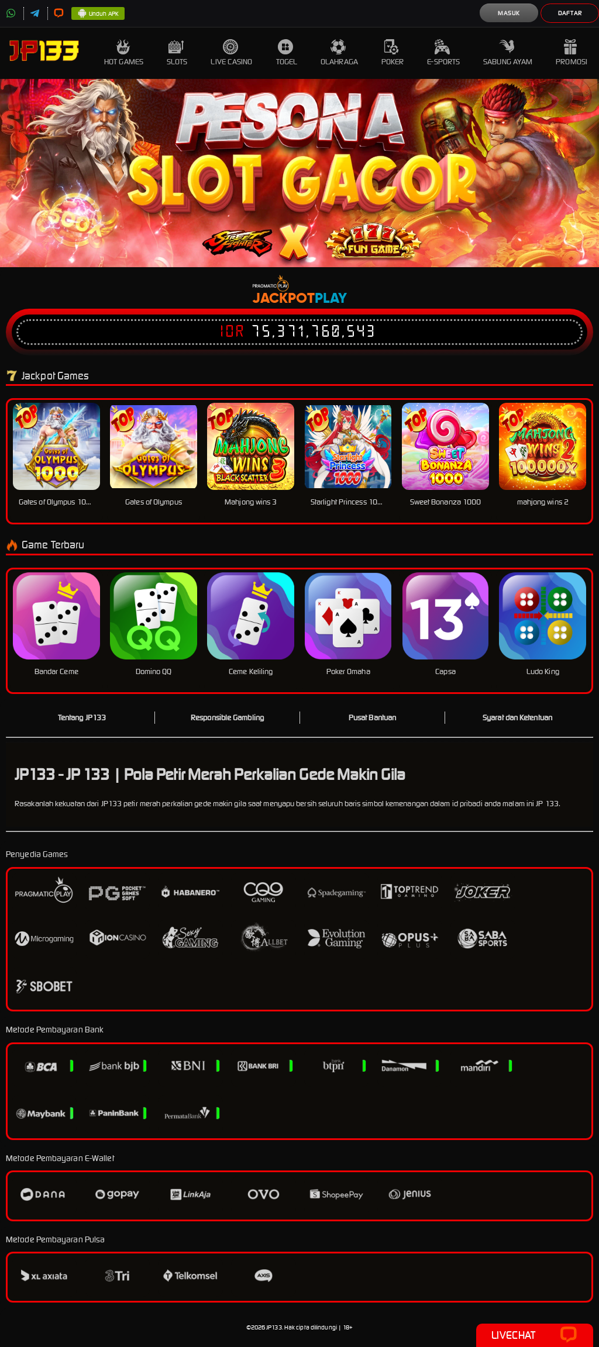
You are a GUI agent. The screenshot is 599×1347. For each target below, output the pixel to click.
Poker (392, 53)
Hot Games (123, 53)
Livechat (534, 1335)
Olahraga (339, 53)
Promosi (571, 53)
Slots (177, 53)
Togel (287, 53)
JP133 (274, 1327)
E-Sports (443, 53)
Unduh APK (98, 14)
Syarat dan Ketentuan (517, 718)
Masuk (509, 13)
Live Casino (231, 53)
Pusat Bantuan (372, 718)
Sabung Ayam (507, 53)
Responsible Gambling (227, 718)
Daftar (570, 13)
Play (331, 299)
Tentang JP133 (82, 718)
